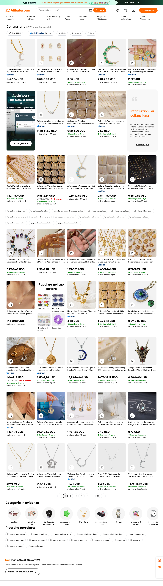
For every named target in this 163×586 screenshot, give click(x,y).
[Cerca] (99, 10)
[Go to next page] (103, 496)
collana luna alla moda (89, 217)
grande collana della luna (41, 223)
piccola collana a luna (64, 217)
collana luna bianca (16, 534)
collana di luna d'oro (62, 534)
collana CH (119, 540)
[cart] (126, 11)
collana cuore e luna (138, 217)
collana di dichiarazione (86, 534)
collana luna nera (37, 540)
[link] (159, 560)
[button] (90, 10)
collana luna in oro (136, 534)
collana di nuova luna (16, 217)
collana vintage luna (16, 211)
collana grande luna (97, 211)
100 (97, 496)
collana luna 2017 (79, 540)
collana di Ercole (15, 546)
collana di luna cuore (143, 211)
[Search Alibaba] (63, 10)
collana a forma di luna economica (68, 211)
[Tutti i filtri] (15, 33)
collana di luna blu (100, 540)
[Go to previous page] (59, 496)
